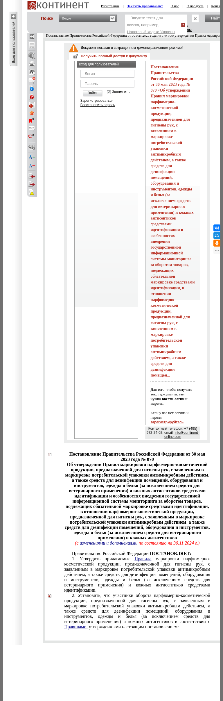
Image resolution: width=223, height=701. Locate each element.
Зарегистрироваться (96, 101)
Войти (93, 93)
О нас (175, 6)
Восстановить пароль (97, 105)
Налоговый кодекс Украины (151, 32)
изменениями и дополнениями (108, 543)
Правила (142, 558)
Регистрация (110, 6)
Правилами (75, 626)
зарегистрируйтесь (167, 422)
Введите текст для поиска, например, (151, 25)
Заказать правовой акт (145, 6)
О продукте (195, 6)
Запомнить (121, 92)
